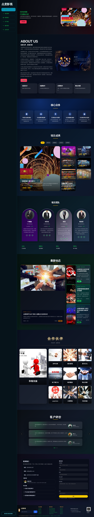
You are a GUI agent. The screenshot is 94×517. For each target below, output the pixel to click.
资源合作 (61, 509)
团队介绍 (39, 511)
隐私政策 (52, 515)
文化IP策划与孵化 (52, 511)
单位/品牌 (60, 476)
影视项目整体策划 (52, 509)
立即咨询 (23, 21)
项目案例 (39, 512)
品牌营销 (67, 142)
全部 (42, 142)
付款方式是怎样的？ (29, 488)
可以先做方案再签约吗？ (30, 492)
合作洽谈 (61, 511)
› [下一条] (89, 434)
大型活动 (61, 142)
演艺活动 (48, 142)
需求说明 (60, 481)
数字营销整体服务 (52, 508)
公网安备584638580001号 (46, 515)
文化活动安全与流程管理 (53, 512)
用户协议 (55, 515)
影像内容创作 (51, 513)
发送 (73, 496)
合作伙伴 (39, 513)
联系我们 (39, 509)
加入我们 (61, 512)
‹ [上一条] (21, 434)
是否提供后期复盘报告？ (30, 495)
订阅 (35, 512)
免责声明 (58, 515)
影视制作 (54, 142)
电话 (60, 467)
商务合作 (61, 513)
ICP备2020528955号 (39, 515)
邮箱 (60, 472)
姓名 (60, 491)
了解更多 (24, 80)
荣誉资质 (61, 508)
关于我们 (39, 508)
